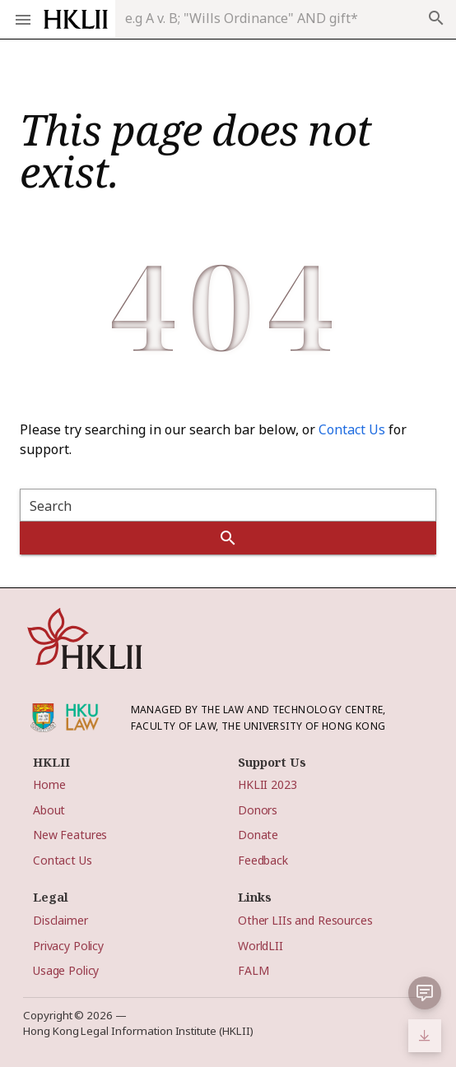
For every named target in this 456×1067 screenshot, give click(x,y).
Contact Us (352, 429)
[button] (424, 993)
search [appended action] (436, 18)
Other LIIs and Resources (305, 920)
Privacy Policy (68, 945)
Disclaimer (60, 920)
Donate (258, 834)
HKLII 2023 (267, 784)
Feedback (263, 860)
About (49, 810)
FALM (253, 970)
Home (49, 784)
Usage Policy (66, 970)
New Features (70, 834)
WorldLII (260, 945)
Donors (257, 810)
